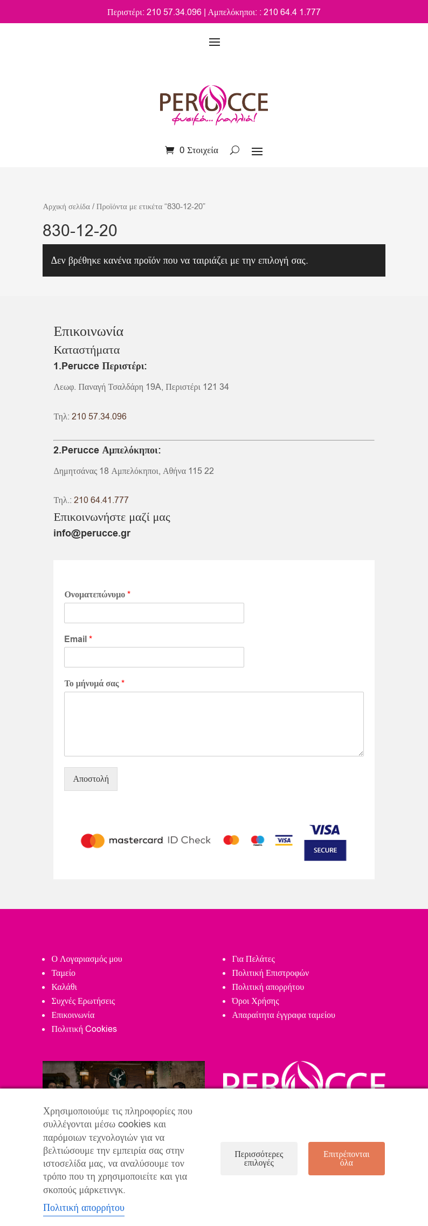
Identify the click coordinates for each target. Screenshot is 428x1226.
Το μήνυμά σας (94, 684)
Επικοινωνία (72, 1015)
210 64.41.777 (101, 500)
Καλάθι (64, 987)
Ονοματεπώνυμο (97, 595)
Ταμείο (63, 973)
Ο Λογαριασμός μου (86, 959)
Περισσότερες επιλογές (258, 1158)
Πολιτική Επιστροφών (270, 973)
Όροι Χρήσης (255, 1001)
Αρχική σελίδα (66, 206)
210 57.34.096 (99, 417)
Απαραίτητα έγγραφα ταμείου (283, 1015)
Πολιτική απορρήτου (268, 987)
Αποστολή (91, 779)
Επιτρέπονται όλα (346, 1158)
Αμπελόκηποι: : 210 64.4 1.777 (264, 12)
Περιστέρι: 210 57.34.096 (154, 12)
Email (78, 639)
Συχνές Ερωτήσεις (83, 1001)
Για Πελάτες (253, 959)
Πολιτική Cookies (84, 1029)
